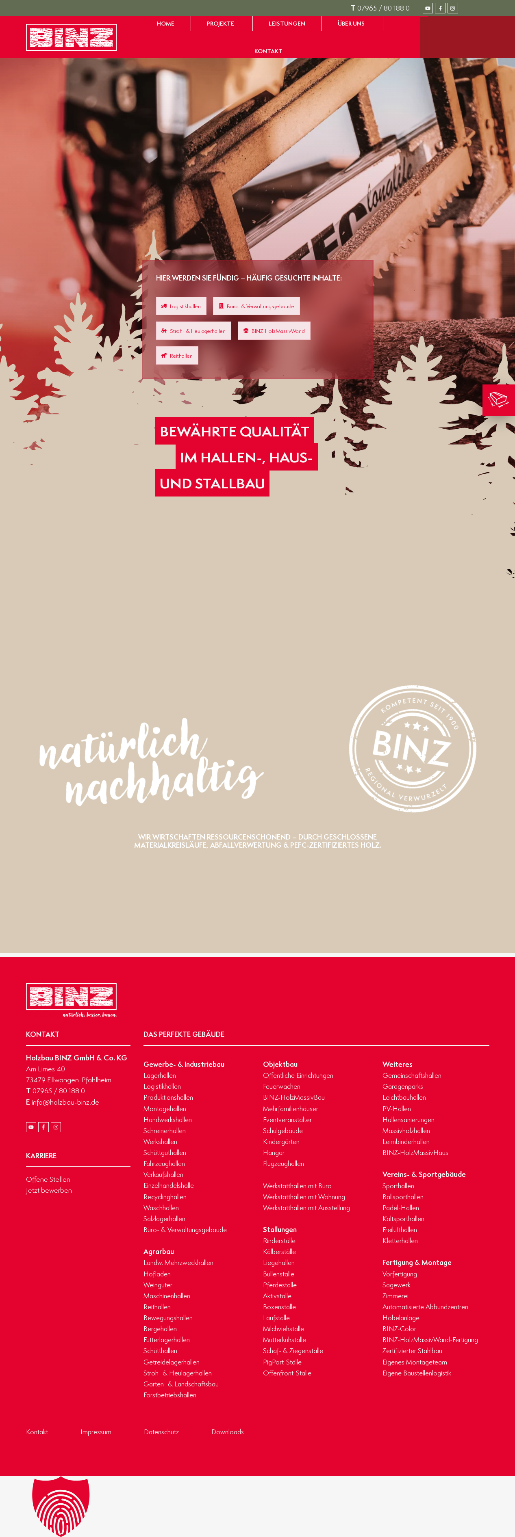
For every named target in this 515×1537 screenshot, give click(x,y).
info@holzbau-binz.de (62, 1102)
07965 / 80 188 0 (380, 8)
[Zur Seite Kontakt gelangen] (268, 51)
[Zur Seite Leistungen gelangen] (287, 23)
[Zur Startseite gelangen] (71, 37)
